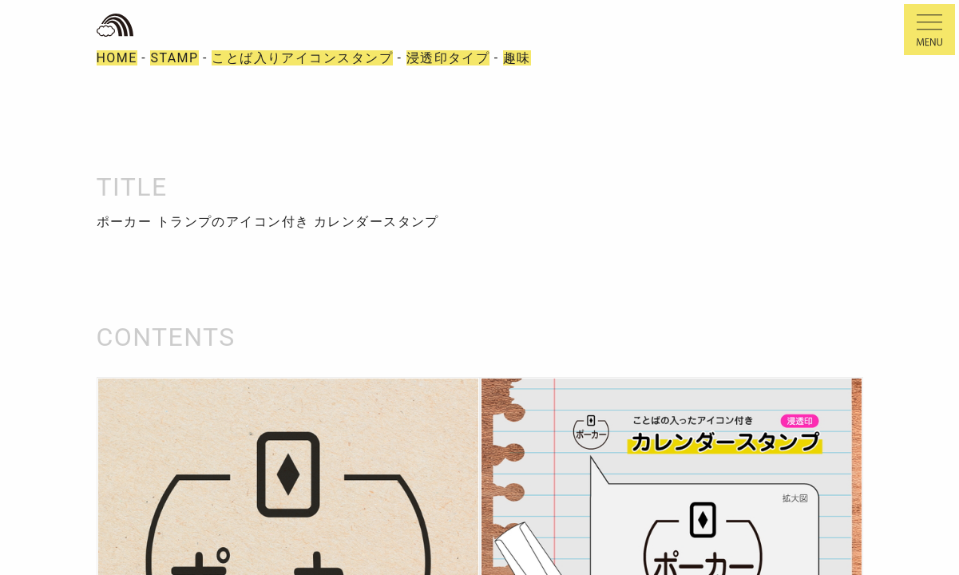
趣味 (517, 57)
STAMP (174, 57)
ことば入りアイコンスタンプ (302, 57)
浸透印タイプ (448, 57)
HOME (117, 57)
